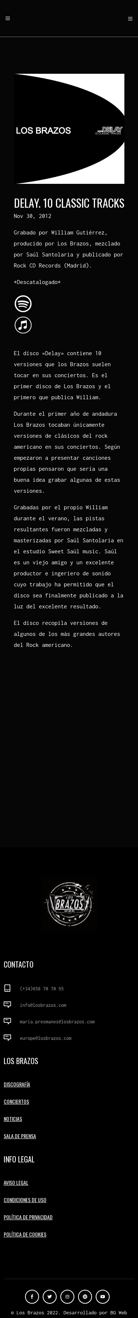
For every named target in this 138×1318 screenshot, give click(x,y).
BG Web (118, 1312)
